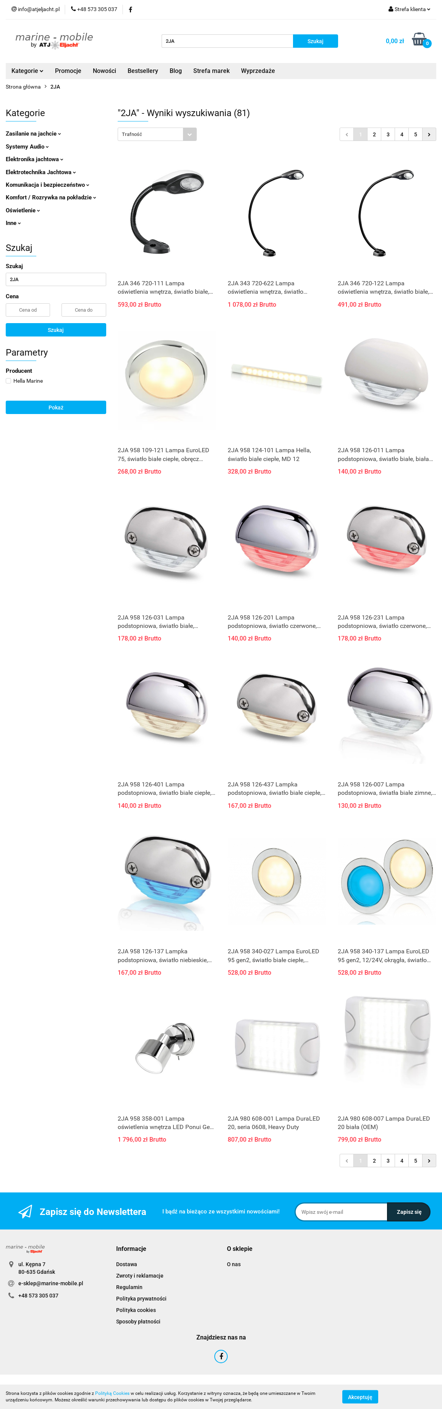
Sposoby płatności (138, 1321)
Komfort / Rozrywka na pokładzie (51, 197)
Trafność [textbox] (132, 134)
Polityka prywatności (141, 1299)
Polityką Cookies (112, 1393)
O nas (234, 1264)
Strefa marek (211, 70)
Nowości (104, 70)
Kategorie (27, 70)
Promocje (68, 70)
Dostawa (126, 1264)
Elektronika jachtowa (34, 159)
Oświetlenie (23, 210)
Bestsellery (143, 70)
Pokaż (56, 407)
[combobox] (157, 134)
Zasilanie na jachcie (33, 133)
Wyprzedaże (258, 70)
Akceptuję (360, 1397)
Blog (176, 70)
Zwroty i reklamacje (140, 1276)
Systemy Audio (27, 146)
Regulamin (129, 1287)
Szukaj (56, 330)
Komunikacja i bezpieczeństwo (47, 184)
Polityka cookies (136, 1310)
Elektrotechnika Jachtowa (41, 172)
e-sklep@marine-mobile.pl (50, 1283)
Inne (13, 223)
